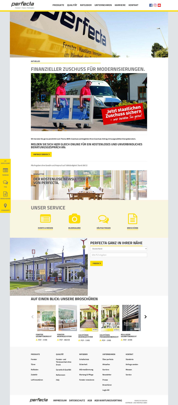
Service (129, 374)
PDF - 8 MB (127, 339)
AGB (90, 400)
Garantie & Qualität (63, 369)
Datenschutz (77, 400)
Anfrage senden (40, 154)
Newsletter (106, 374)
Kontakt (133, 5)
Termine (5, 175)
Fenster (34, 359)
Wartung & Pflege (86, 374)
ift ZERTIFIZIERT (5, 162)
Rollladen (34, 369)
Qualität (72, 5)
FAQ (5, 187)
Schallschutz (84, 359)
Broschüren (132, 228)
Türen (33, 364)
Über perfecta (107, 359)
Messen (129, 369)
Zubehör (34, 374)
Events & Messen (45, 228)
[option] (46, 323)
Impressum (60, 400)
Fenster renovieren (86, 379)
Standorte (5, 210)
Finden (96, 263)
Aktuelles (106, 364)
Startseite (39, 399)
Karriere (120, 5)
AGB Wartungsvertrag (108, 400)
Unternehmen (103, 5)
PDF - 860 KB (64, 339)
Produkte (58, 5)
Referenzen (60, 374)
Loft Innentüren (37, 379)
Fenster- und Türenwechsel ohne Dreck (63, 362)
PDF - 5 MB (42, 339)
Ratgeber (86, 5)
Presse (105, 379)
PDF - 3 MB (106, 340)
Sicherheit (83, 364)
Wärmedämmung (86, 369)
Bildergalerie (74, 228)
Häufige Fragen (104, 228)
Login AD (105, 390)
